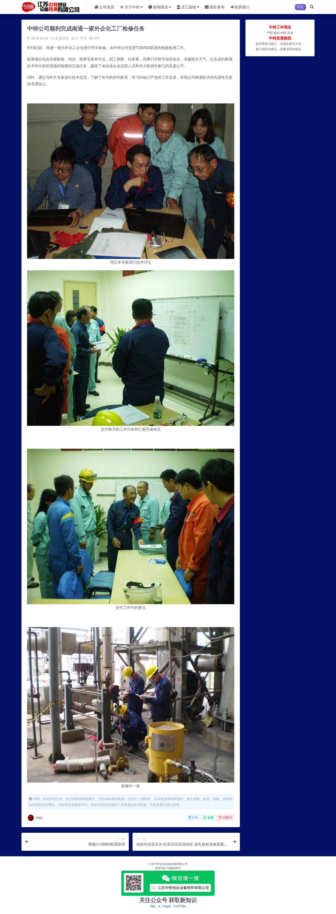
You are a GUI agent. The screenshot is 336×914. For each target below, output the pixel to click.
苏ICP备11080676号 (168, 868)
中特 (34, 817)
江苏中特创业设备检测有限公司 (168, 864)
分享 (193, 817)
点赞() (225, 817)
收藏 (208, 817)
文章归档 (61, 38)
